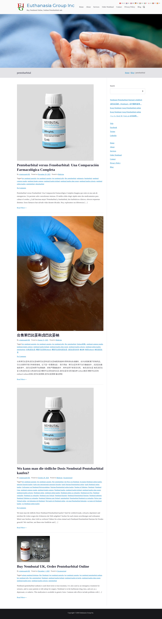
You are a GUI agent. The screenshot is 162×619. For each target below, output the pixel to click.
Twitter (112, 131)
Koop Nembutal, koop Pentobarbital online (125, 108)
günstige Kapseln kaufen (25, 484)
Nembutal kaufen (59, 490)
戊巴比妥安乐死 (73, 349)
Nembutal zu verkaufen (31, 495)
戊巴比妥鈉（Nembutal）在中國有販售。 (126, 104)
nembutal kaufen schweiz (88, 181)
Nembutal (91, 487)
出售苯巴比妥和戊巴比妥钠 (38, 335)
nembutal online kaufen (93, 347)
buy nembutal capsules (44, 178)
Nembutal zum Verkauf (47, 495)
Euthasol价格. (81, 344)
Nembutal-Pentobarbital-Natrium (78, 495)
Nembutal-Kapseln (61, 495)
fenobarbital (88, 178)
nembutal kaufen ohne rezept (70, 181)
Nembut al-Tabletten (80, 487)
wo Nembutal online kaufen (31, 504)
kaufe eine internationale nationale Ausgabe (47, 484)
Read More (22, 208)
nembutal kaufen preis (24, 581)
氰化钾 (82, 349)
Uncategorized (67, 478)
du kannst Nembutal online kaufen (91, 482)
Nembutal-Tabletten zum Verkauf (49, 498)
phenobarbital (39, 184)
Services (96, 7)
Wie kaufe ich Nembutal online (55, 501)
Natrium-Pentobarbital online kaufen (62, 487)
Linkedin (113, 135)
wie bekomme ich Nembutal (36, 501)
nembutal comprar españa (95, 344)
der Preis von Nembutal (71, 482)
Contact (119, 7)
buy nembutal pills (58, 178)
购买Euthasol (89, 349)
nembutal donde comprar (35, 181)
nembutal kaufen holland (52, 181)
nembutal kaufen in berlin (73, 578)
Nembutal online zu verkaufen (70, 493)
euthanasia (80, 178)
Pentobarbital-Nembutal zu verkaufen (81, 498)
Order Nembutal (108, 7)
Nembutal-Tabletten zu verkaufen (27, 498)
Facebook (113, 127)
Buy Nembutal (44, 575)
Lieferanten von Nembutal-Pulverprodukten (36, 487)
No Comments (21, 188)
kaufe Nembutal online (92, 484)
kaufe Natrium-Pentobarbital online (73, 484)
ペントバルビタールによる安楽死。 (124, 116)
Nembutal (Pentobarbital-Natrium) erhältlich (126, 100)
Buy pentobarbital (70, 178)
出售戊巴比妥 (30, 349)
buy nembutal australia (29, 178)
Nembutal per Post (86, 493)
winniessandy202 (24, 174)
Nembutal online (39, 493)
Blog (139, 7)
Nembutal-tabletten (95, 495)
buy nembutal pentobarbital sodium (91, 575)
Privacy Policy (130, 7)
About (88, 7)
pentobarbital (30, 184)
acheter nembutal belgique (30, 575)
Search (112, 86)
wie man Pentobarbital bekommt (76, 501)
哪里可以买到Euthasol (43, 349)
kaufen (19, 487)
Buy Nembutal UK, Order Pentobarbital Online (53, 566)
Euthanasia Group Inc (50, 5)
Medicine (61, 174)
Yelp (111, 123)
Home (81, 7)
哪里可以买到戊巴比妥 (59, 349)
